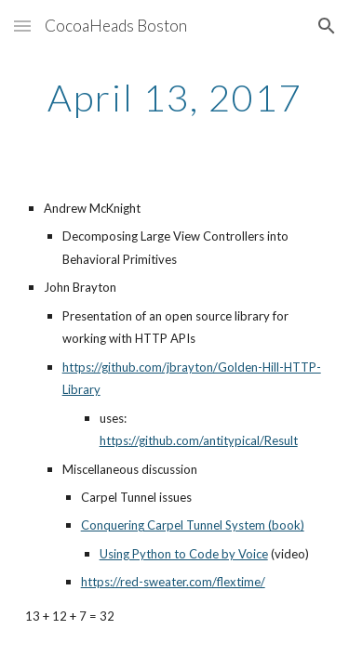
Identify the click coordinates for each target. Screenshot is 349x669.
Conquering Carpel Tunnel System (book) (192, 525)
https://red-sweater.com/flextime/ (173, 581)
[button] (22, 25)
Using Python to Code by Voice (184, 553)
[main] (175, 97)
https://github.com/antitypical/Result (199, 440)
